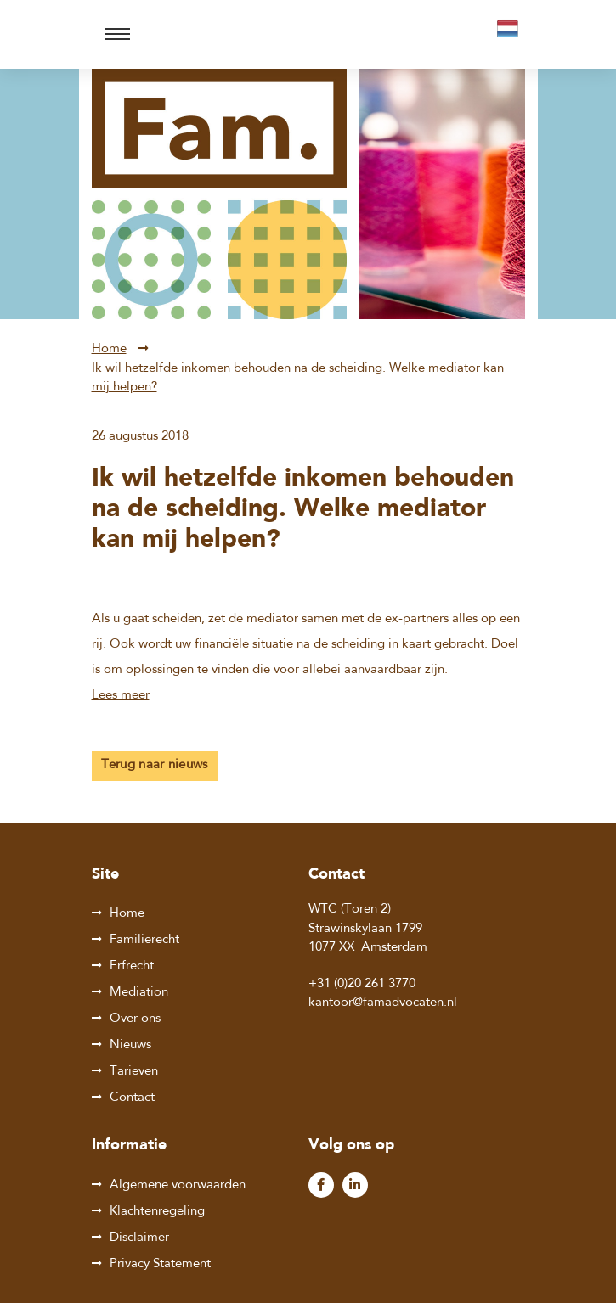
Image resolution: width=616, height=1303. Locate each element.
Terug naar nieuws (154, 765)
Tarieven (134, 1071)
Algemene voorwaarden (178, 1185)
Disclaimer (139, 1238)
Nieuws (130, 1045)
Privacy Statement (160, 1264)
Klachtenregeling (157, 1211)
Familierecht (144, 940)
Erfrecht (132, 966)
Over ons (135, 1019)
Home (109, 349)
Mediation (139, 992)
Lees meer (121, 695)
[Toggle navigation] (117, 34)
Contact (132, 1098)
